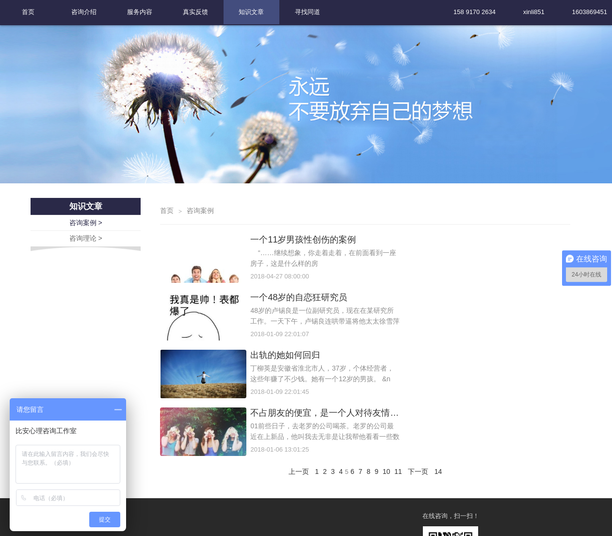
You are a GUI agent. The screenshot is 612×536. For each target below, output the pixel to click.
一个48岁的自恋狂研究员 (489, 265)
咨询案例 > (85, 248)
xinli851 (534, 12)
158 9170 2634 (474, 12)
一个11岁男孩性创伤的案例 (289, 265)
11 (400, 383)
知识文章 (251, 12)
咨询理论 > (85, 263)
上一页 (295, 383)
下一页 (421, 383)
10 (388, 383)
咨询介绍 (84, 12)
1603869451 (589, 12)
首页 (28, 12)
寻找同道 (307, 12)
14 (442, 383)
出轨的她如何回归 (271, 323)
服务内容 (139, 12)
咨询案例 (200, 236)
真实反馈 (195, 12)
